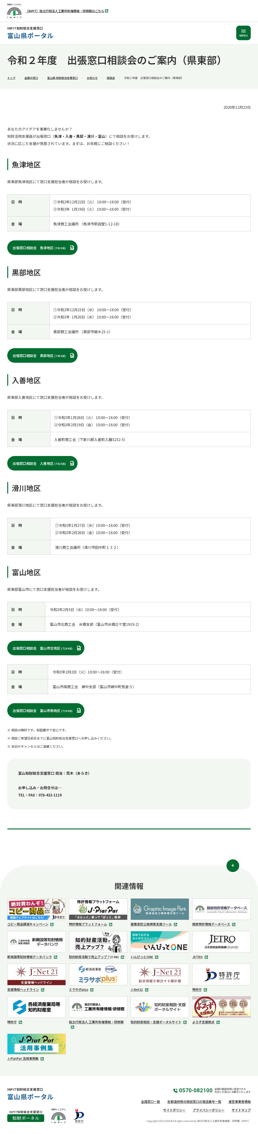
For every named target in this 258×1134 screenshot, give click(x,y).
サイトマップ (241, 1110)
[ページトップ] (233, 865)
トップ (11, 78)
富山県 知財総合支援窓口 (62, 78)
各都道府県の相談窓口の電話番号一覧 (194, 1101)
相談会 (111, 78)
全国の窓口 (31, 78)
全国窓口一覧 (150, 1101)
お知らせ (92, 78)
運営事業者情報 (240, 1101)
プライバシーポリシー (208, 1110)
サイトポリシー (174, 1110)
